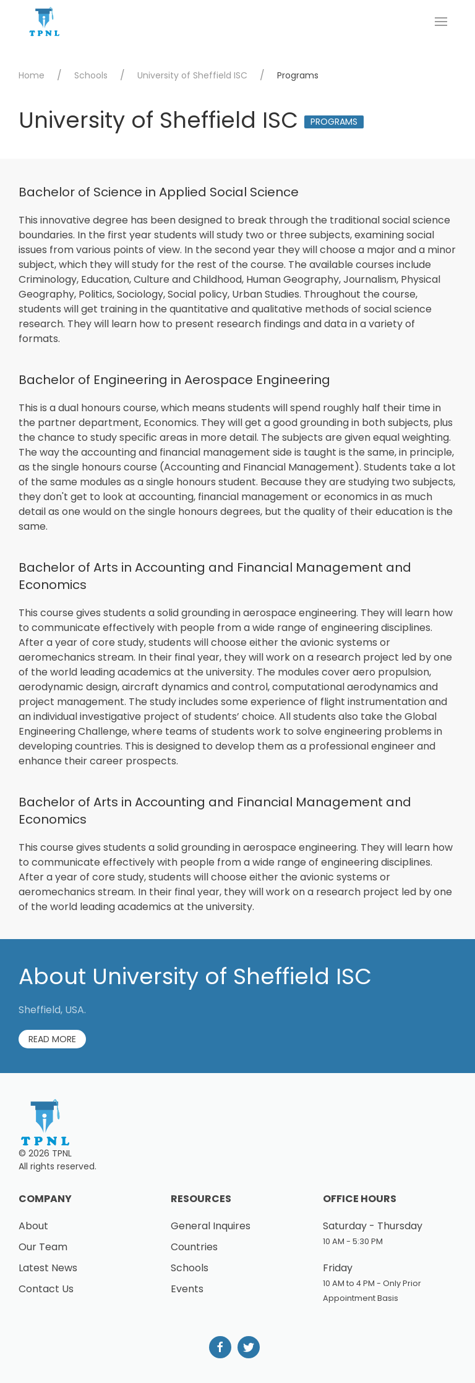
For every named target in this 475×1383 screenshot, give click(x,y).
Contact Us (46, 1289)
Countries (194, 1247)
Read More (52, 1039)
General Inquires (210, 1226)
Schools (91, 75)
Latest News (48, 1268)
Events (187, 1289)
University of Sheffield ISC (192, 75)
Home (32, 75)
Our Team (43, 1247)
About (33, 1226)
